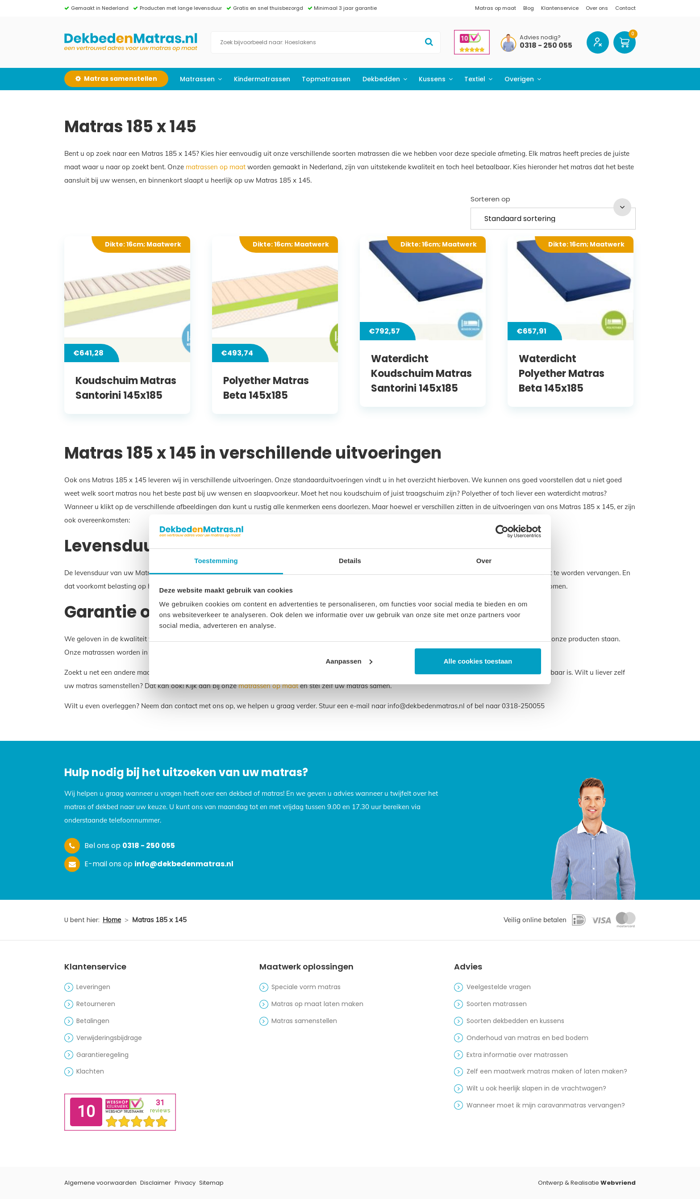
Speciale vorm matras (306, 986)
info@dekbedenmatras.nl (183, 864)
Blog (528, 8)
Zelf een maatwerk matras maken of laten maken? (547, 1071)
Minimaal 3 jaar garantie (345, 8)
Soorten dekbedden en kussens (515, 1020)
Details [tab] (350, 560)
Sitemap (211, 1182)
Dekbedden (381, 79)
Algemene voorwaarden (100, 1182)
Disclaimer (155, 1182)
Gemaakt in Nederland (100, 8)
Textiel (474, 79)
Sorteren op (490, 199)
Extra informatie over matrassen (517, 1054)
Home (112, 919)
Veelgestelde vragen (499, 986)
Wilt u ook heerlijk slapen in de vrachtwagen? (536, 1088)
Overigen (519, 79)
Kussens (432, 79)
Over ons (597, 8)
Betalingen (92, 1020)
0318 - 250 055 (546, 45)
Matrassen (197, 79)
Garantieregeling (102, 1054)
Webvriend (618, 1182)
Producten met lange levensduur (181, 8)
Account (598, 42)
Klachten (90, 1071)
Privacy (185, 1182)
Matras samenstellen (304, 1020)
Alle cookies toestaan (478, 661)
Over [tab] (484, 560)
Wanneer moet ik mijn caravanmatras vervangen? (546, 1105)
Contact (625, 8)
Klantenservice (560, 8)
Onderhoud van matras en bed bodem (527, 1037)
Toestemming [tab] (216, 560)
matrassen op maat (216, 167)
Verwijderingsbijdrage (109, 1037)
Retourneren (95, 1003)
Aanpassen (349, 661)
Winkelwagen (624, 42)
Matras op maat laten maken (317, 1003)
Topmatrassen (326, 79)
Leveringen (93, 986)
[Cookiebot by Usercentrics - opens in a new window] (502, 531)
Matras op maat (495, 8)
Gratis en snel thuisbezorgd (268, 8)
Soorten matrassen (497, 1003)
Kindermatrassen (262, 79)
